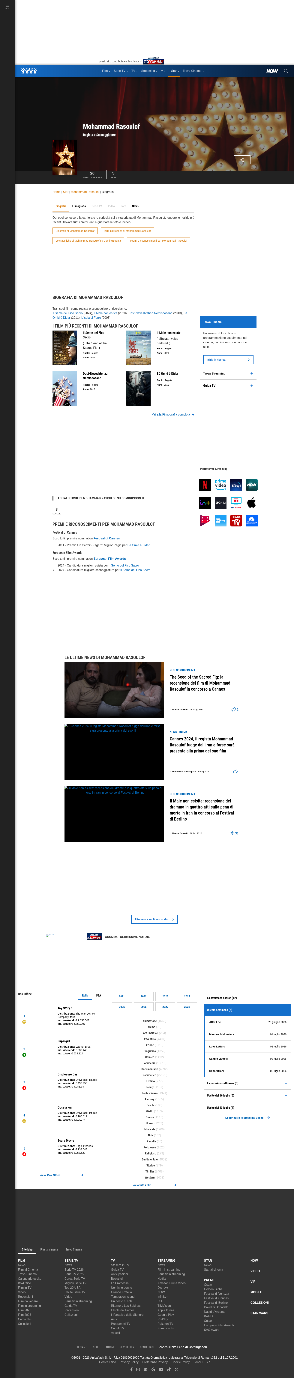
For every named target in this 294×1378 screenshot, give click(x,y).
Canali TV (117, 1328)
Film (113, 174)
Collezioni (24, 1323)
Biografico (150, 1051)
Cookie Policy (181, 1362)
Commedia (148, 1063)
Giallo (149, 1111)
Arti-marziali (150, 1033)
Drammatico (149, 1075)
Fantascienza (150, 1093)
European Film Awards (219, 1325)
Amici (114, 1319)
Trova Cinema (27, 1274)
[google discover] (153, 1370)
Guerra (150, 1117)
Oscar (208, 1284)
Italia (85, 995)
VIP (252, 1281)
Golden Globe (213, 1289)
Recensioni (25, 1296)
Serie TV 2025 (74, 1274)
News (22, 1265)
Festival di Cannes (216, 1298)
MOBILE (256, 1292)
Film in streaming (29, 1305)
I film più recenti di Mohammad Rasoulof (127, 230)
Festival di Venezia (216, 1293)
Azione (150, 1045)
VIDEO (255, 1271)
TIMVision (164, 1305)
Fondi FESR (202, 1362)
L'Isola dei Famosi (123, 1310)
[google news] (145, 1370)
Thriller (150, 1171)
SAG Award (211, 1329)
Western (150, 1177)
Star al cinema (213, 1269)
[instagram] (138, 1370)
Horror (150, 1123)
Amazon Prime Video (172, 1283)
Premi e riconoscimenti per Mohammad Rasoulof (158, 240)
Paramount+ (166, 1328)
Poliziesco (150, 1147)
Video (22, 1292)
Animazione (150, 1021)
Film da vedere (28, 1301)
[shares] (233, 709)
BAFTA (208, 1316)
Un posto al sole (122, 1301)
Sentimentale (150, 1159)
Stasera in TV (120, 1265)
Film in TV (25, 1287)
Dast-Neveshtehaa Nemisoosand (150, 313)
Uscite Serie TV (74, 1292)
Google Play (166, 1314)
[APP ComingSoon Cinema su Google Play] (246, 1347)
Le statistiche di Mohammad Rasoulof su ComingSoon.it (88, 240)
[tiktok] (169, 1370)
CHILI (161, 1301)
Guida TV (70, 1305)
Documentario (149, 1069)
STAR (208, 1260)
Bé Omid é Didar (139, 545)
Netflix (162, 1278)
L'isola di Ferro (91, 317)
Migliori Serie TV (75, 1283)
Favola (150, 1105)
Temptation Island (122, 1296)
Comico (149, 1057)
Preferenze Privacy (155, 1362)
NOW (161, 1292)
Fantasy (149, 1099)
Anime (151, 1027)
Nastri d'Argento (214, 1311)
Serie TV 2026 (74, 1269)
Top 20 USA (72, 1287)
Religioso (150, 1153)
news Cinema (179, 732)
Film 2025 (24, 1314)
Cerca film (25, 1319)
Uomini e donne (121, 1287)
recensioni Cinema (182, 670)
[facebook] (131, 1370)
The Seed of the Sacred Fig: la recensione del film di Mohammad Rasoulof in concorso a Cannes (200, 683)
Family (150, 1087)
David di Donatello (216, 1307)
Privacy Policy (129, 1362)
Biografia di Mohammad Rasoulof (75, 230)
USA (98, 995)
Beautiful (117, 1278)
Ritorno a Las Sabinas (125, 1305)
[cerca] (286, 71)
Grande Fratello (121, 1292)
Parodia (151, 1141)
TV (113, 1260)
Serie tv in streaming (78, 1301)
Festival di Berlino (216, 1302)
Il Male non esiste (105, 313)
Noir (150, 1135)
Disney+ (163, 1287)
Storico (150, 1165)
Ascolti (115, 1332)
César (208, 1320)
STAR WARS (259, 1313)
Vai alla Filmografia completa (173, 414)
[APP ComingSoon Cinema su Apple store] (220, 1347)
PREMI (209, 1280)
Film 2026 (24, 1310)
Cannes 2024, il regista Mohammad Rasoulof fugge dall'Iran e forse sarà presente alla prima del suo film (202, 745)
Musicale (149, 1129)
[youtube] (161, 1370)
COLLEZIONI (259, 1302)
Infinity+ (163, 1296)
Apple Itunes (166, 1310)
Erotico (150, 1081)
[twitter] (176, 1370)
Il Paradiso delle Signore (127, 1314)
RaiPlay (163, 1319)
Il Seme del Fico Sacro (67, 313)
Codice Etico (107, 1362)
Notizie (56, 511)
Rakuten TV (165, 1323)
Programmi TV (120, 1323)
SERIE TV (71, 1260)
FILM (21, 1260)
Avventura (150, 1039)
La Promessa (120, 1283)
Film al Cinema (28, 1269)
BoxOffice (24, 1283)
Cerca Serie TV (74, 1278)
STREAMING (167, 1260)
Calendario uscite (29, 1278)
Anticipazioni (119, 1274)
